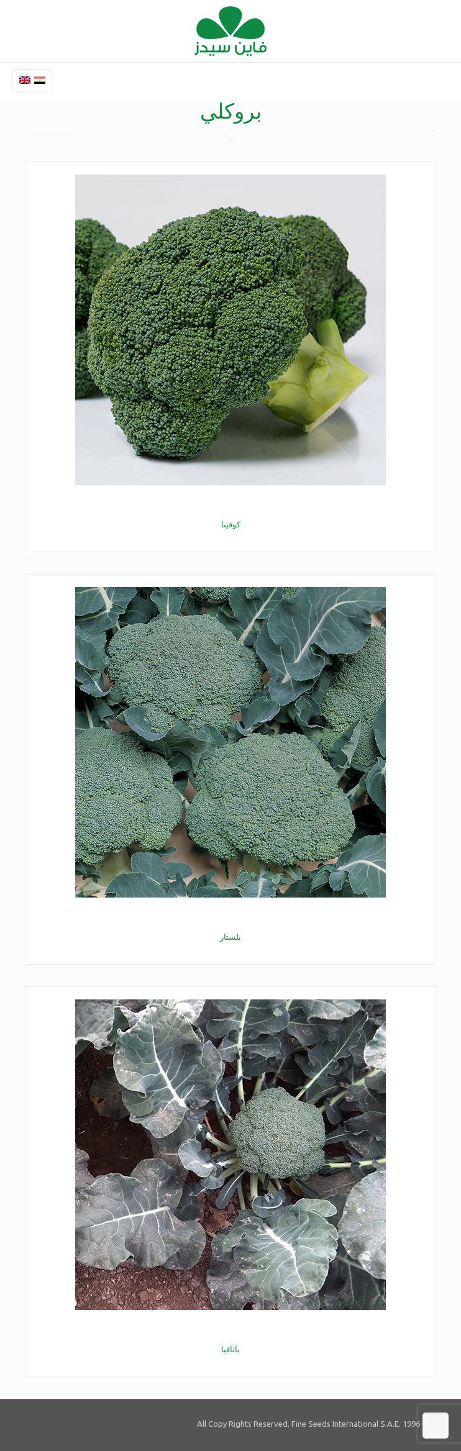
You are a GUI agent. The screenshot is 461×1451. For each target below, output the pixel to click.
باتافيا (230, 1349)
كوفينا (230, 524)
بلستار (230, 936)
